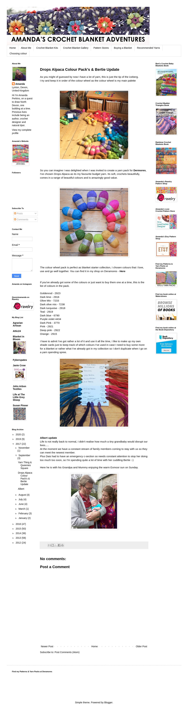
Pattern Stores (101, 47)
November (24, 447)
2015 (19, 528)
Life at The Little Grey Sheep (19, 397)
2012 (19, 542)
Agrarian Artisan (18, 324)
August (22, 494)
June (21, 504)
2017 (19, 443)
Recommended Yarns (148, 47)
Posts (18, 213)
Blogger (108, 702)
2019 (19, 439)
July (20, 499)
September (24, 455)
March (22, 508)
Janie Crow (19, 365)
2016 (19, 524)
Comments (21, 219)
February (23, 513)
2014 (19, 533)
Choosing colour (18, 53)
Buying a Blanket (123, 47)
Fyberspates (20, 360)
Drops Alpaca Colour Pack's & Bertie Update (25, 478)
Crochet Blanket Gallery (75, 47)
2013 (19, 537)
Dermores (139, 170)
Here (122, 271)
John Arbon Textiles (19, 387)
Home (12, 47)
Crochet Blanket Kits (47, 47)
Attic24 (17, 331)
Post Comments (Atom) (67, 652)
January (23, 518)
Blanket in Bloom (18, 338)
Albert (21, 488)
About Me (26, 47)
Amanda (20, 84)
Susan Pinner (20, 405)
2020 (19, 434)
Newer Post (47, 646)
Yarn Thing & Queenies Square (25, 465)
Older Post (141, 646)
